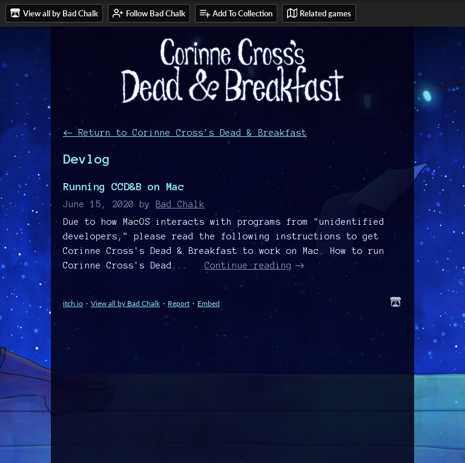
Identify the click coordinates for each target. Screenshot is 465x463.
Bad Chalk (180, 204)
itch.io (73, 303)
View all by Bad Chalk (125, 303)
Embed (208, 303)
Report (179, 303)
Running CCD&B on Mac (123, 186)
